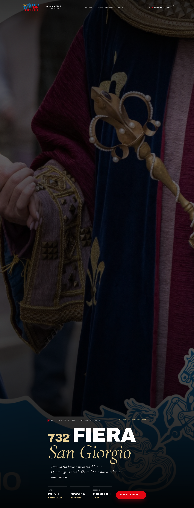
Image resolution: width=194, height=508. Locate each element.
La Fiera (88, 7)
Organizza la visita (105, 7)
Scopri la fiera (131, 495)
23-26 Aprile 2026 (162, 7)
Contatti (121, 7)
